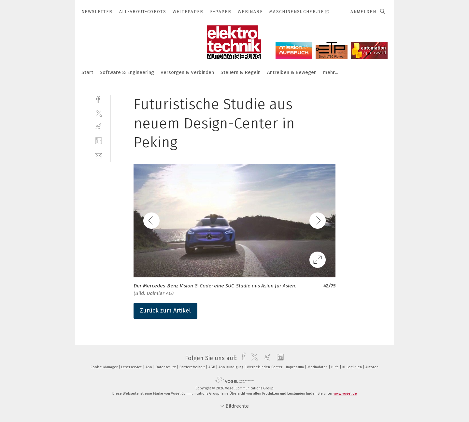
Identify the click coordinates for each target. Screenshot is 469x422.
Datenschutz (166, 367)
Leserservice (132, 367)
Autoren (371, 367)
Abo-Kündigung (231, 367)
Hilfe (335, 367)
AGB (212, 367)
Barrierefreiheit (192, 367)
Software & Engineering (127, 72)
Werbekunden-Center (265, 367)
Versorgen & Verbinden (187, 72)
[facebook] (98, 99)
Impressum (295, 367)
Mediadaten (318, 367)
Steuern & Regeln (240, 72)
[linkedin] (98, 141)
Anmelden (363, 11)
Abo (149, 367)
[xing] (98, 127)
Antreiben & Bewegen (292, 72)
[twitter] (98, 113)
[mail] (98, 155)
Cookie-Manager (105, 367)
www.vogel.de (345, 393)
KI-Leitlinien (352, 367)
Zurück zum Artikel (165, 310)
